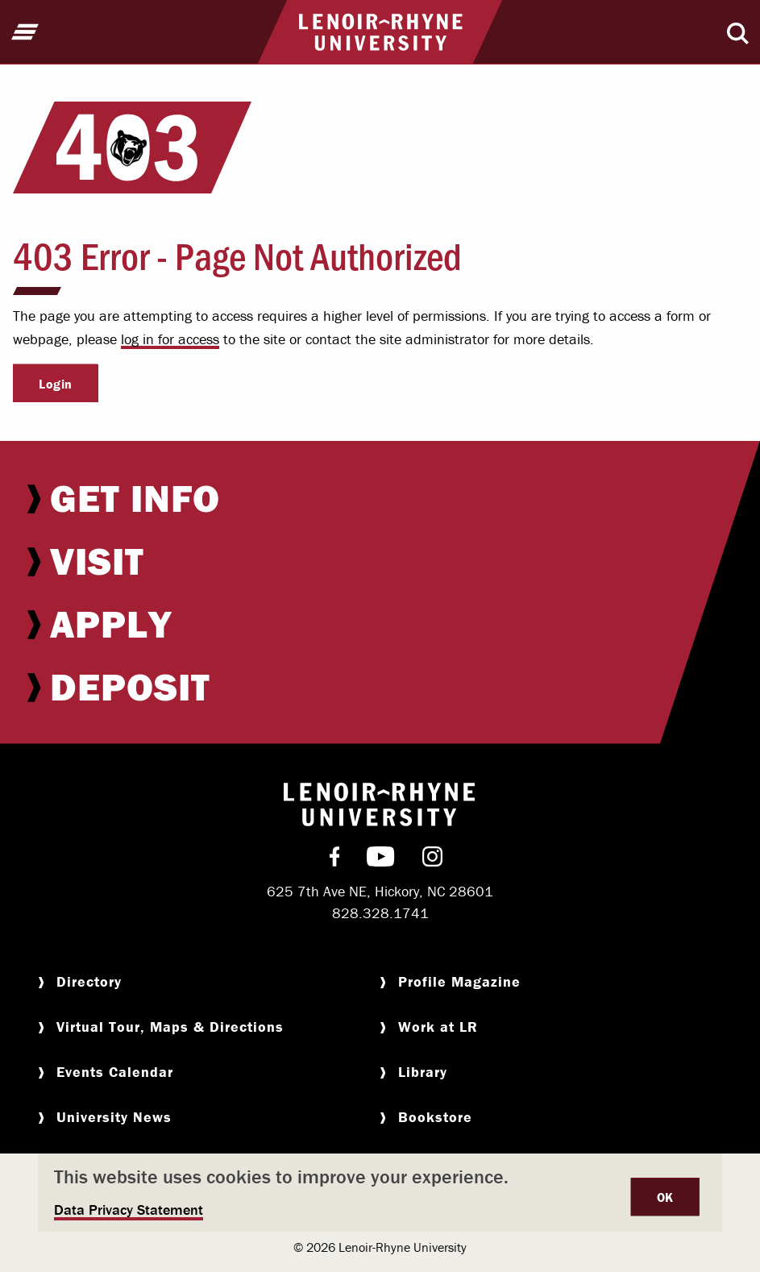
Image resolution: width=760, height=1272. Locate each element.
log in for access (170, 339)
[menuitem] (380, 498)
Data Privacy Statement (128, 1209)
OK (665, 1197)
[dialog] (380, 1193)
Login (56, 384)
